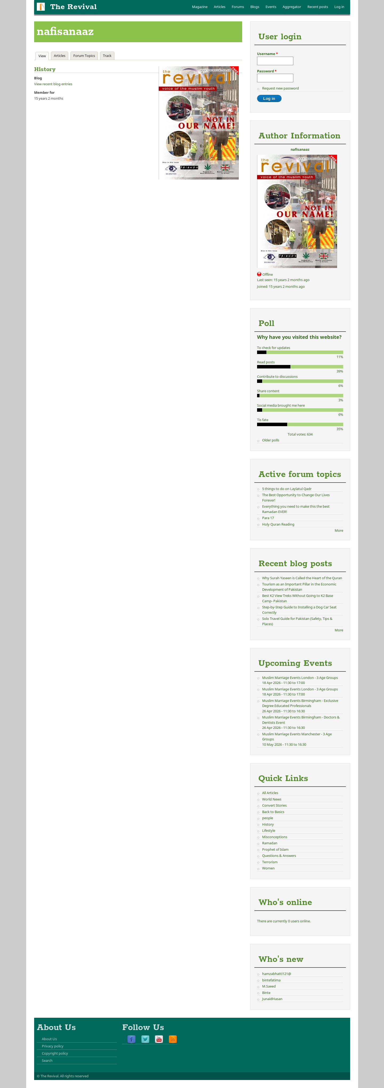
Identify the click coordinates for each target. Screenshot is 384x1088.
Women (268, 868)
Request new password (280, 88)
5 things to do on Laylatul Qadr (286, 488)
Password (267, 71)
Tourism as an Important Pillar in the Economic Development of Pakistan (299, 587)
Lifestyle (268, 830)
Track (107, 55)
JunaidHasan (272, 998)
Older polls (270, 440)
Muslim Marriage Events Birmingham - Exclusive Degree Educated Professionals (300, 703)
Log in (339, 7)
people (267, 817)
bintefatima (271, 980)
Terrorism (270, 862)
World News (271, 799)
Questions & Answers (279, 855)
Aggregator (292, 7)
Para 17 (268, 517)
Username (267, 53)
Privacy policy (52, 1046)
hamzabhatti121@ (276, 973)
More (339, 530)
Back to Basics (273, 811)
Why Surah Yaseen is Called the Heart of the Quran (302, 578)
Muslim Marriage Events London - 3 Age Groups (300, 677)
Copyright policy (55, 1053)
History (268, 824)
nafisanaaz (300, 149)
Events (271, 7)
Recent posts (317, 7)
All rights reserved (74, 1076)
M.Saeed (269, 986)
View (43, 55)
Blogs (254, 7)
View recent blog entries (53, 83)
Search (47, 1060)
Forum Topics (84, 55)
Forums (238, 7)
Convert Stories (274, 805)
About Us (49, 1038)
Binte (266, 992)
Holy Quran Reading (278, 524)
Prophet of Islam (275, 849)
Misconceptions (274, 836)
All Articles (270, 792)
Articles (219, 7)
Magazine (199, 7)
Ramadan (269, 843)
